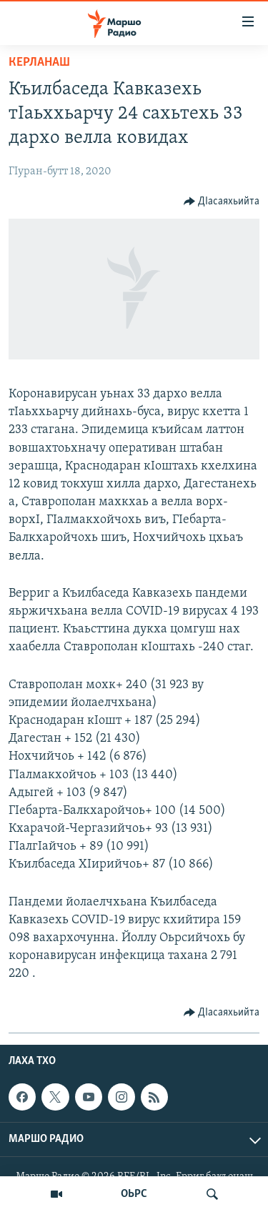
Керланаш (39, 62)
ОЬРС (134, 1194)
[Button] (222, 201)
